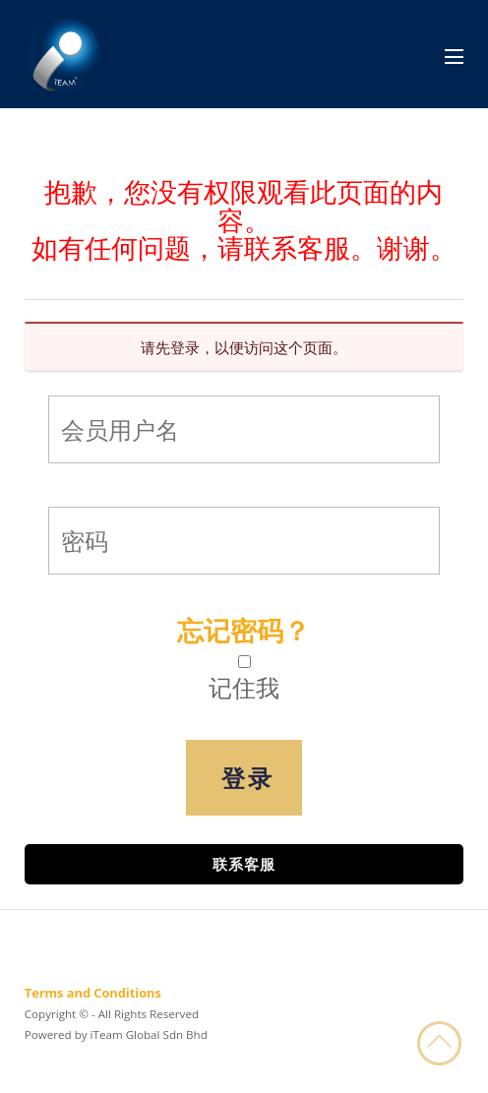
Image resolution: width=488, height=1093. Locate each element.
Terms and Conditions (93, 993)
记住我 (244, 687)
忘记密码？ (243, 630)
